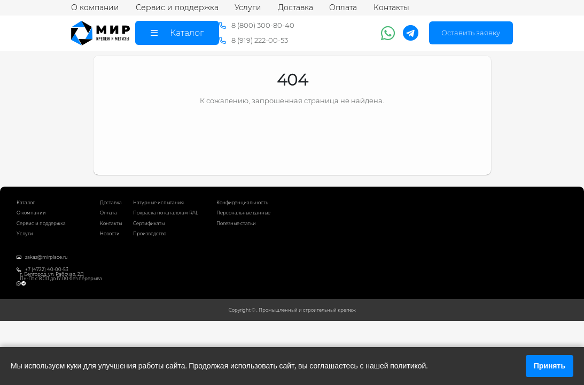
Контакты (391, 7)
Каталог (26, 202)
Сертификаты (149, 223)
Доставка (295, 7)
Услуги (248, 7)
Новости (110, 233)
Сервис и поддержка (177, 7)
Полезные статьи (236, 223)
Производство (149, 233)
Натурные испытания (158, 202)
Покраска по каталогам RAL (165, 212)
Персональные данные (243, 212)
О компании (95, 7)
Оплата (343, 7)
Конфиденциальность (242, 202)
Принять (549, 365)
